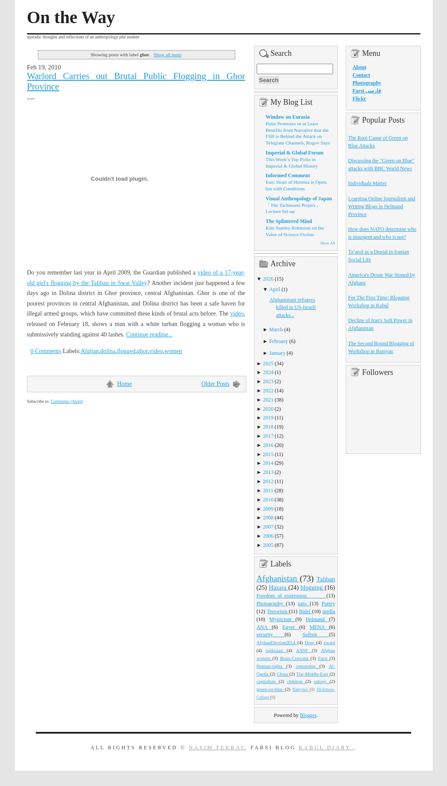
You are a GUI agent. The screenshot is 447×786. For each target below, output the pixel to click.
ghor (142, 351)
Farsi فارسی (367, 91)
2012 (268, 481)
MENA (319, 627)
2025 (268, 363)
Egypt (290, 627)
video (237, 313)
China (283, 673)
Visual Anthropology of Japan (299, 199)
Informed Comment (288, 175)
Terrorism (278, 611)
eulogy (322, 681)
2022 (268, 391)
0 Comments (46, 351)
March (276, 329)
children (296, 681)
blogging (313, 587)
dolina (108, 351)
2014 (268, 463)
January (277, 353)
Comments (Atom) (67, 401)
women (173, 351)
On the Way (71, 17)
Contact (361, 75)
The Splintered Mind (289, 221)
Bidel (305, 611)
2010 (268, 500)
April (274, 289)
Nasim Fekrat (217, 748)
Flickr (359, 99)
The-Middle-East (313, 673)
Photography (271, 604)
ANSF (304, 650)
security (271, 635)
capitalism (268, 681)
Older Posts (215, 384)
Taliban (325, 579)
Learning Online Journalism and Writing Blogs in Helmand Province (382, 206)
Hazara (279, 587)
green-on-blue (271, 689)
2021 (268, 400)
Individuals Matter (367, 183)
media (328, 611)
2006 (268, 536)
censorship (308, 666)
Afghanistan (278, 578)
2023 (268, 381)
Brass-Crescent (295, 658)
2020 (268, 409)
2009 (268, 509)
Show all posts (168, 54)
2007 (268, 527)
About (360, 67)
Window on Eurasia (288, 117)
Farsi (324, 658)
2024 (268, 372)
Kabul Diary (326, 748)
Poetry (328, 604)
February (278, 341)
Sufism (316, 635)
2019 (268, 418)
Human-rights (271, 666)
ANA (264, 627)
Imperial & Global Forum (294, 153)
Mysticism (282, 619)
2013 (268, 472)
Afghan (90, 351)
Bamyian (300, 689)
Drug (310, 642)
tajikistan (276, 650)
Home (124, 384)
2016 (268, 445)
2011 (268, 490)
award (329, 642)
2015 (268, 454)
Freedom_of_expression (292, 596)
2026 (268, 279)
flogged (126, 351)
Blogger (308, 715)
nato (303, 604)
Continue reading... (149, 334)
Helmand (317, 619)
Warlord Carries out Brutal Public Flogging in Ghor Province (136, 81)
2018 (268, 427)
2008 (268, 518)
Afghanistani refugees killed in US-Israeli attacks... (292, 308)
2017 (268, 436)
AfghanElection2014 (277, 642)
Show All (327, 243)
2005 (268, 545)
